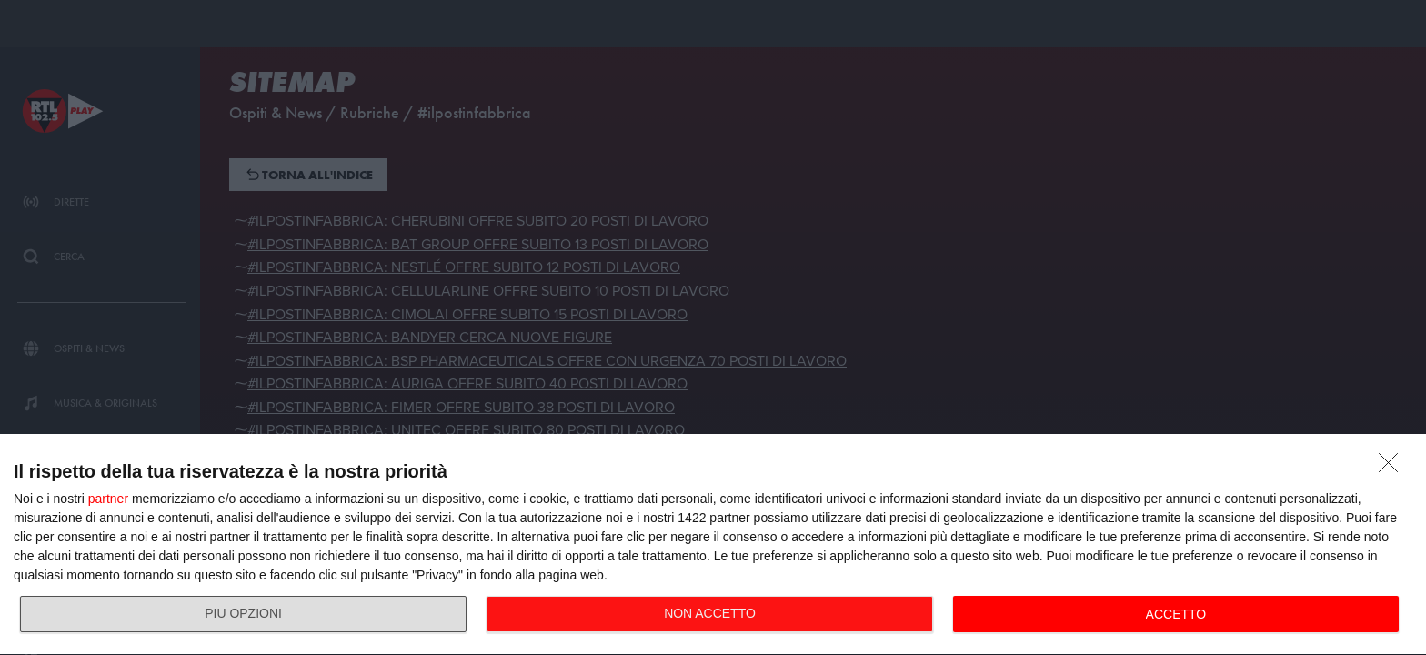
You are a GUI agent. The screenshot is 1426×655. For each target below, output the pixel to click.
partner (108, 498)
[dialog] (713, 545)
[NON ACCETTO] (1393, 467)
